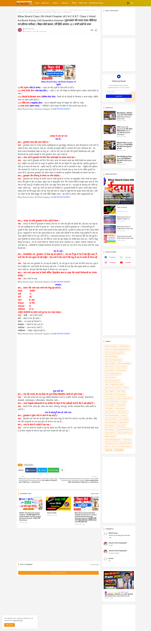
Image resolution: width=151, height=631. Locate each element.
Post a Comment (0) (58, 573)
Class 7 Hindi (27, 10)
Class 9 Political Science (124, 429)
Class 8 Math (109, 408)
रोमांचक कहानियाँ (119, 450)
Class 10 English (110, 363)
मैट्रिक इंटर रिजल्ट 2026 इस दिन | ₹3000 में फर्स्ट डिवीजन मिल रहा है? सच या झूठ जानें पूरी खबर (125, 145)
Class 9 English (123, 419)
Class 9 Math (121, 426)
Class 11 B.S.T (109, 387)
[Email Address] (119, 92)
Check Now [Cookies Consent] (16, 620)
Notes (55, 3)
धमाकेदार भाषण (108, 450)
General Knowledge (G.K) (113, 440)
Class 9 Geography (111, 422)
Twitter (43, 470)
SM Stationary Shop (96, 3)
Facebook (32, 470)
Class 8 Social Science (112, 415)
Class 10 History (121, 367)
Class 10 (107, 349)
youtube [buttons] (128, 262)
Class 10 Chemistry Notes (121, 349)
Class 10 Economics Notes (113, 360)
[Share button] (62, 470)
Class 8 (124, 401)
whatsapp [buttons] (128, 257)
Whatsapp (54, 470)
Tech (113, 446)
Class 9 (124, 415)
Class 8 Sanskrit (110, 412)
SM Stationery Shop (111, 443)
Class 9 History (109, 426)
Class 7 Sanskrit (120, 394)
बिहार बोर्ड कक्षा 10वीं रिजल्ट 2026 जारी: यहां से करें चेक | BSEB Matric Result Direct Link (124, 116)
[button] (127, 3)
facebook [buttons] (112, 257)
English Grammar (110, 436)
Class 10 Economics (111, 356)
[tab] (37, 3)
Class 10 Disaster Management (114, 353)
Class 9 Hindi (123, 422)
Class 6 (118, 387)
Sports (107, 446)
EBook (74, 3)
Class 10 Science (110, 377)
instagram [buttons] (112, 262)
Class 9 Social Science (125, 433)
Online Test (83, 3)
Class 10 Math (109, 370)
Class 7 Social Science (112, 401)
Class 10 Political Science (113, 374)
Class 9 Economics (110, 419)
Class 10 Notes (122, 207)
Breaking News (124, 346)
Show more (95, 493)
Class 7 (126, 387)
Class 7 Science (110, 398)
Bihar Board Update (111, 346)
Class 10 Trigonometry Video (114, 384)
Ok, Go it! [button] (9, 625)
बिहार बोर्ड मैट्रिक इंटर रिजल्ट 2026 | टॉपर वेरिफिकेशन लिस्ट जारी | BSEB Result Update (124, 159)
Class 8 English (109, 405)
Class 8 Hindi (121, 405)
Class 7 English (109, 391)
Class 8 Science (122, 412)
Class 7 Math (109, 394)
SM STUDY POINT (61, 109)
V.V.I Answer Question (124, 446)
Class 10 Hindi (109, 367)
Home (37, 3)
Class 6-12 (45, 3)
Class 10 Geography (124, 363)
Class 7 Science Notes (124, 398)
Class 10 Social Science (112, 381)
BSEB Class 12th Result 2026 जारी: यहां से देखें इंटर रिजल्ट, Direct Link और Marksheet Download (124, 130)
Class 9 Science (110, 433)
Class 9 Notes (109, 429)
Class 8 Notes (120, 408)
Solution (65, 3)
